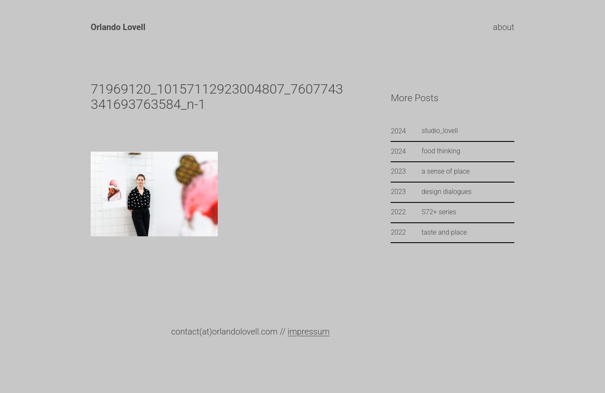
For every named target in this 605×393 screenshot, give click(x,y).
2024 (398, 131)
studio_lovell (440, 131)
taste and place (444, 232)
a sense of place (446, 171)
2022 (398, 212)
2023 (398, 171)
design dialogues (447, 192)
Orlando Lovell (118, 27)
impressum (309, 332)
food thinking (441, 151)
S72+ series (439, 212)
